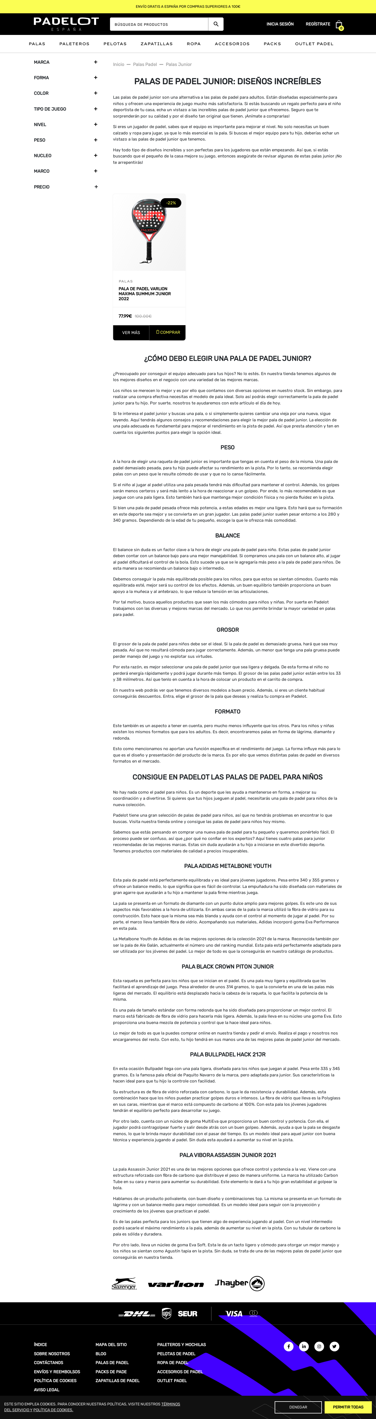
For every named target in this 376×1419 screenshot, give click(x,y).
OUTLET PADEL (172, 1380)
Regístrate (318, 24)
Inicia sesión (280, 24)
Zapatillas (157, 43)
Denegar (298, 1407)
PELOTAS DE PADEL (176, 1353)
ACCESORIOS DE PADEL (180, 1371)
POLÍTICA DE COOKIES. (53, 1410)
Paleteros (74, 43)
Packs (272, 43)
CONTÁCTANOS (48, 1362)
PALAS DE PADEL (112, 1362)
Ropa (194, 43)
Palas (37, 43)
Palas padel (145, 64)
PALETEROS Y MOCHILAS (181, 1344)
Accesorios (232, 43)
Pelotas (115, 43)
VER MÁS (131, 332)
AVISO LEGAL (46, 1389)
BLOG (101, 1353)
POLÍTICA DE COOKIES (55, 1380)
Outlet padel (314, 43)
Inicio (118, 64)
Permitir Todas (348, 1407)
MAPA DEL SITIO (111, 1344)
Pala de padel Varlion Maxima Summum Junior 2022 (145, 293)
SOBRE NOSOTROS (52, 1353)
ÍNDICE (40, 1344)
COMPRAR (170, 332)
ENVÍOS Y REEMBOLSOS (57, 1371)
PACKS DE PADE (111, 1371)
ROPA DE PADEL (172, 1362)
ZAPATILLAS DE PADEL (117, 1380)
